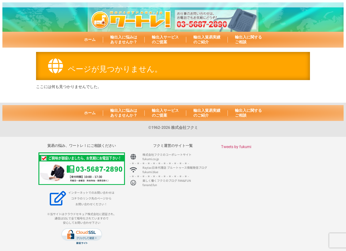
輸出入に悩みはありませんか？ (123, 39)
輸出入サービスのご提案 (165, 39)
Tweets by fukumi (236, 146)
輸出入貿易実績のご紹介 (206, 39)
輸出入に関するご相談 (248, 39)
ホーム (90, 39)
